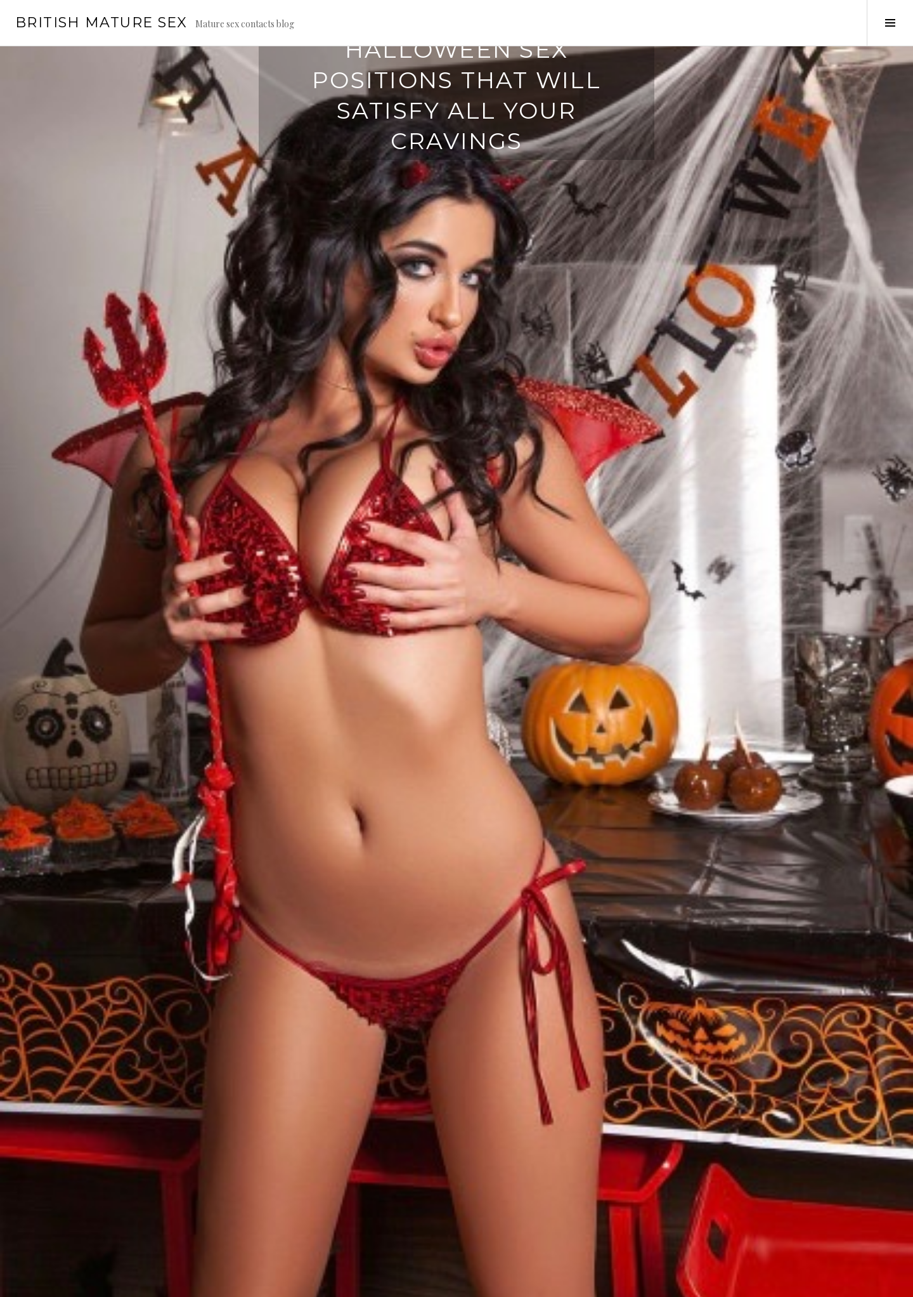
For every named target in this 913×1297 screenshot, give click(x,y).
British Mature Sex (101, 22)
